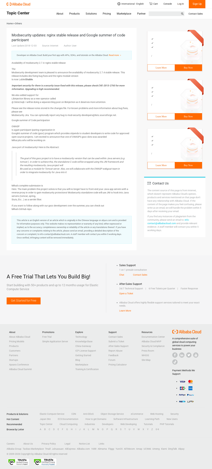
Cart (153, 3)
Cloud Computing (69, 424)
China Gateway (83, 346)
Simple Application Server (55, 341)
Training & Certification (87, 369)
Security (174, 414)
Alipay (181, 448)
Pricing (107, 13)
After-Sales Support (118, 346)
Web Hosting (156, 414)
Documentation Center (153, 336)
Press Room (148, 350)
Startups (13, 360)
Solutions (91, 13)
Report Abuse (115, 350)
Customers (14, 350)
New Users (172, 419)
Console (167, 3)
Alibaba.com (83, 448)
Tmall (48, 448)
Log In (180, 3)
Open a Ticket (126, 293)
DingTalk (172, 448)
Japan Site (45, 419)
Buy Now (188, 68)
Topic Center (46, 424)
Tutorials (148, 424)
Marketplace (124, 13)
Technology (81, 336)
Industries (90, 424)
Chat (121, 274)
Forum (111, 360)
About (59, 13)
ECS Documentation (68, 419)
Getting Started (83, 355)
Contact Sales (195, 13)
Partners (142, 13)
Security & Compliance (153, 346)
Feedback (113, 355)
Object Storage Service (112, 414)
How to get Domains (95, 419)
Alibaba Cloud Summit (20, 369)
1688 (93, 448)
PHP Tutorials (167, 424)
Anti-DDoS (88, 414)
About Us (28, 443)
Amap (139, 448)
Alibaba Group (14, 448)
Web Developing (128, 424)
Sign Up (197, 3)
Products (74, 13)
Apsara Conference (19, 364)
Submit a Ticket (116, 341)
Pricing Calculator (117, 364)
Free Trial (47, 336)
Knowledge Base (83, 341)
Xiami (164, 448)
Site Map (146, 360)
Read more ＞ (115, 55)
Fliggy (111, 448)
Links (101, 443)
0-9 (157, 429)
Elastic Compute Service (52, 414)
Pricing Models (16, 341)
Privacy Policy (49, 443)
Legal (67, 443)
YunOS (119, 448)
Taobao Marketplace (33, 448)
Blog (77, 360)
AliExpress (70, 448)
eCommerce (137, 414)
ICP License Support (85, 350)
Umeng (156, 448)
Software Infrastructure (125, 419)
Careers (11, 443)
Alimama (102, 448)
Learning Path (152, 419)
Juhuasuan (58, 448)
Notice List (84, 443)
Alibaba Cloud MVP (151, 341)
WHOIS (145, 355)
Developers (107, 424)
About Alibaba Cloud (19, 336)
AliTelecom (129, 448)
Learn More (161, 68)
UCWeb (147, 448)
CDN (73, 414)
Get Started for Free (23, 300)
